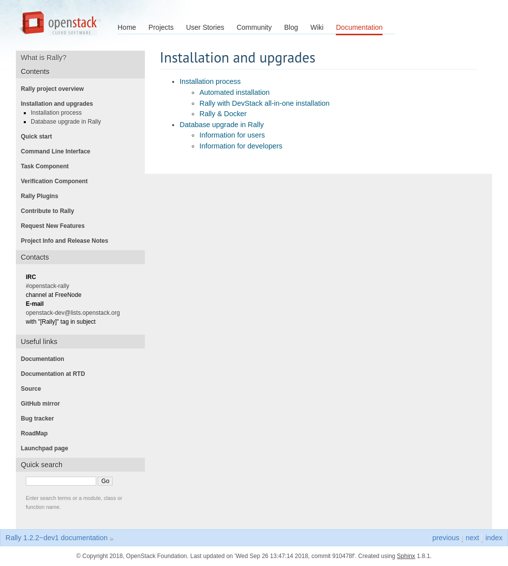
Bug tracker (40, 418)
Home (127, 27)
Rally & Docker (223, 114)
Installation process (210, 81)
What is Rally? (47, 58)
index (494, 538)
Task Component (47, 166)
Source (34, 388)
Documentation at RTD (56, 373)
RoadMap (37, 433)
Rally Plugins (42, 196)
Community (254, 27)
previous (445, 538)
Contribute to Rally (50, 211)
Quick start (39, 136)
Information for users (232, 135)
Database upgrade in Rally (222, 125)
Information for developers (240, 146)
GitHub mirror (43, 403)
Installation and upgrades (60, 103)
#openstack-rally (50, 286)
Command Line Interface (58, 151)
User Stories (205, 27)
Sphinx (406, 556)
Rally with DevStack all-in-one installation (264, 103)
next (472, 538)
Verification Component (57, 181)
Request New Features (56, 225)
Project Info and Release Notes (67, 240)
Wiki (317, 27)
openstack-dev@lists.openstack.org (76, 312)
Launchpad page (47, 448)
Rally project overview (55, 88)
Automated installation (234, 92)
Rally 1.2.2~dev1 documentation (56, 538)
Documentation (359, 27)
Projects (161, 27)
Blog (291, 27)
